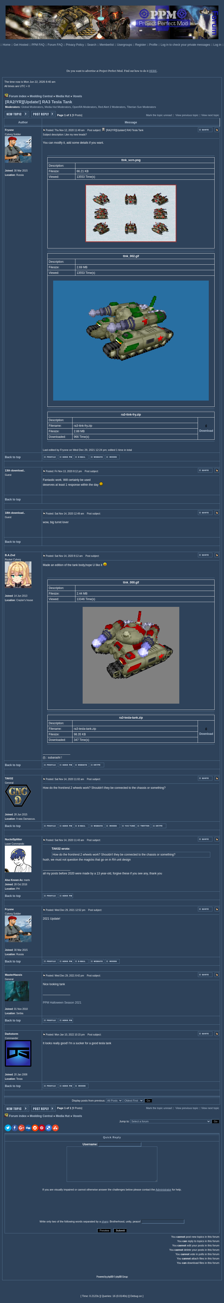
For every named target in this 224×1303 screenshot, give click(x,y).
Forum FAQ (55, 44)
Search (92, 44)
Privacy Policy (75, 44)
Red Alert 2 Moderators (111, 106)
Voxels (77, 96)
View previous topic (186, 115)
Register (141, 44)
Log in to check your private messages (186, 44)
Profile (153, 44)
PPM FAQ (38, 44)
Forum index (18, 96)
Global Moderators (32, 106)
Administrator (163, 1189)
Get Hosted (21, 44)
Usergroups (125, 44)
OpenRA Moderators (84, 106)
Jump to (124, 1121)
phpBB (110, 1276)
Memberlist (107, 44)
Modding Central (41, 96)
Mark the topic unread (159, 115)
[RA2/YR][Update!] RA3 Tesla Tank (38, 102)
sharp (104, 1221)
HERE (153, 71)
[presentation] (42, 1205)
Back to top (13, 457)
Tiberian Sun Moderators (141, 106)
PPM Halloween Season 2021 (62, 1002)
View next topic (210, 115)
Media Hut (63, 96)
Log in (217, 44)
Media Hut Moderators (58, 106)
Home (7, 44)
